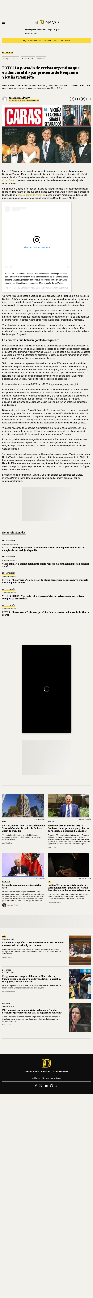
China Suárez (9, 180)
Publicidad (36, 1078)
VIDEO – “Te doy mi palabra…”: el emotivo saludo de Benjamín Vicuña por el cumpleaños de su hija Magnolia (43, 549)
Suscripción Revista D (35, 29)
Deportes (6, 970)
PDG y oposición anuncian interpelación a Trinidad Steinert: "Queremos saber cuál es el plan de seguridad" (32, 1011)
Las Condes (58, 40)
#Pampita (41, 59)
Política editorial (60, 1071)
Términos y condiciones (51, 1078)
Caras (23, 288)
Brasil (67, 40)
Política (52, 822)
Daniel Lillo (52, 848)
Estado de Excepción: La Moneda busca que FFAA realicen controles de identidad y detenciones (33, 944)
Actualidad (7, 52)
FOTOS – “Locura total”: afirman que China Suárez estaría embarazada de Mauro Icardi (45, 613)
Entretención (8, 541)
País (4, 822)
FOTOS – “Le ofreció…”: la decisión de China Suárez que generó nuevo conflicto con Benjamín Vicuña (45, 581)
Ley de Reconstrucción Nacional (37, 40)
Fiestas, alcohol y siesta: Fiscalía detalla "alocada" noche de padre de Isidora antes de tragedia (23, 828)
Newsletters (30, 33)
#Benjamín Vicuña (10, 59)
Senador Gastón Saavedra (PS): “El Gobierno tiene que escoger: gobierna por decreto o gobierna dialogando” (68, 828)
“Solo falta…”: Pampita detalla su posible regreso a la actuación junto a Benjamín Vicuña (45, 565)
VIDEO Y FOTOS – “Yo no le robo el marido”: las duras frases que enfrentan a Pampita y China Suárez (43, 597)
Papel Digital (54, 29)
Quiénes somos (32, 1071)
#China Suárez (28, 59)
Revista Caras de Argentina (31, 195)
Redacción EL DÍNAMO (19, 97)
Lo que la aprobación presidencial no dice (22, 886)
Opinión (6, 881)
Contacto (45, 1071)
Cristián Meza (7, 843)
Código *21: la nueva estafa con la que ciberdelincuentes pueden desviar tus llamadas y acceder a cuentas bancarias (69, 887)
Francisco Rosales (54, 903)
